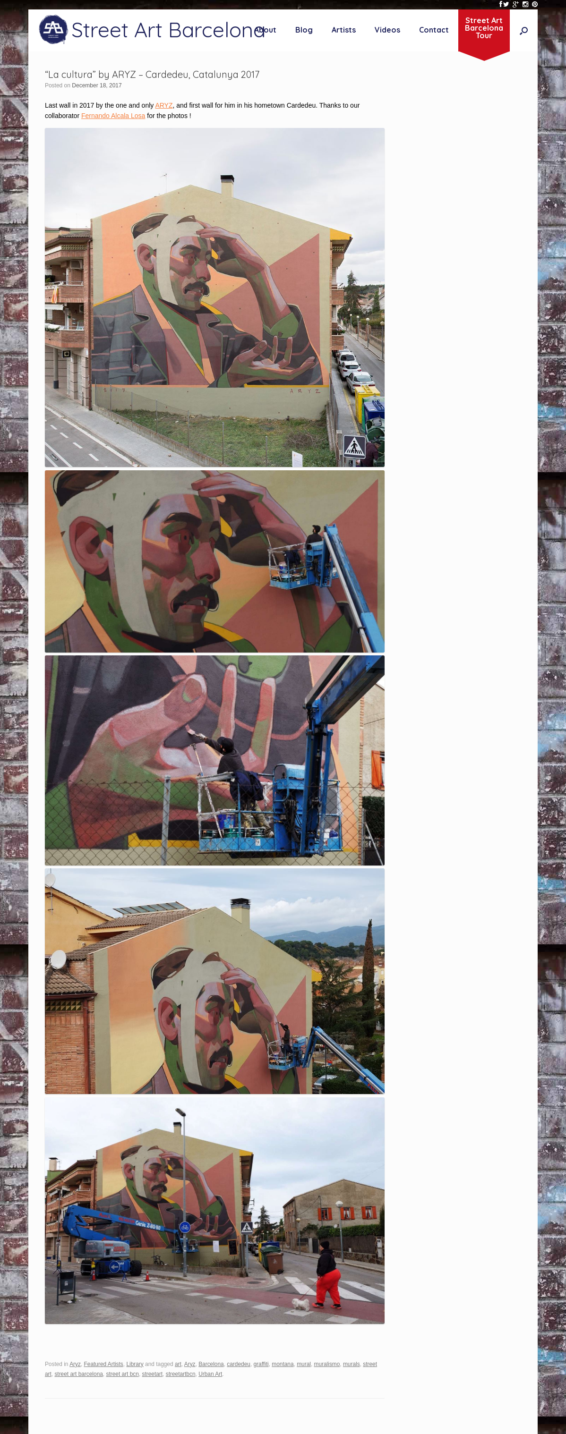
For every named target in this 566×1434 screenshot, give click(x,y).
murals (351, 1364)
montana (282, 1364)
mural (304, 1364)
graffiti (261, 1364)
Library (134, 1364)
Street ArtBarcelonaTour (484, 28)
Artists (344, 29)
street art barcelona (78, 1374)
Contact (434, 29)
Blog (304, 29)
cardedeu (238, 1364)
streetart (152, 1374)
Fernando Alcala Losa (113, 115)
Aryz (75, 1364)
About (265, 29)
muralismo (327, 1364)
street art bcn (122, 1374)
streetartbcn (181, 1374)
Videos (387, 29)
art (178, 1364)
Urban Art (210, 1374)
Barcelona (211, 1364)
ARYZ (163, 105)
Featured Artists (103, 1364)
